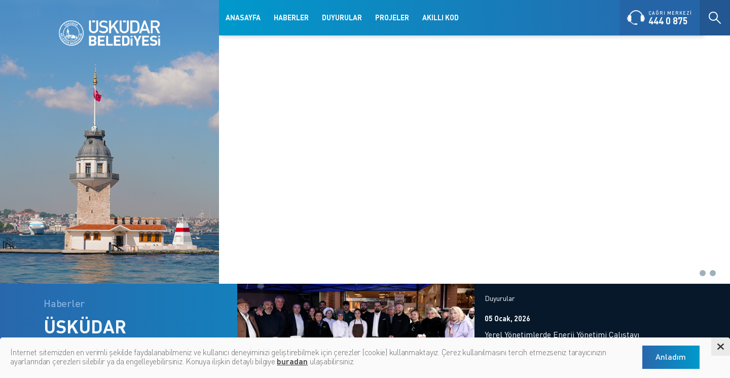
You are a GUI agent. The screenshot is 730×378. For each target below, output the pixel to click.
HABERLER (291, 17)
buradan (292, 361)
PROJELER (392, 17)
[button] (692, 273)
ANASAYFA (243, 17)
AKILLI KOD (440, 17)
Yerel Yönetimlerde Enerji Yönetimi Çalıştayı (562, 334)
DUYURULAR (342, 17)
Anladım (670, 356)
